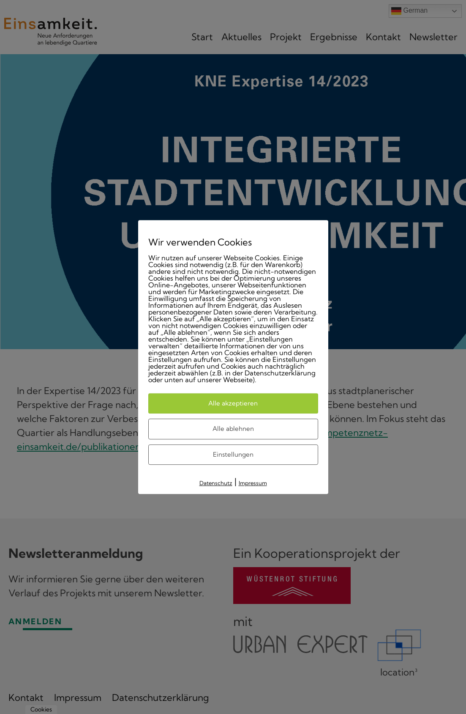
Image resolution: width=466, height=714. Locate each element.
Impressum (253, 483)
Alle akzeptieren (233, 403)
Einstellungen (233, 454)
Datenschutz (215, 483)
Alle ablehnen (233, 429)
